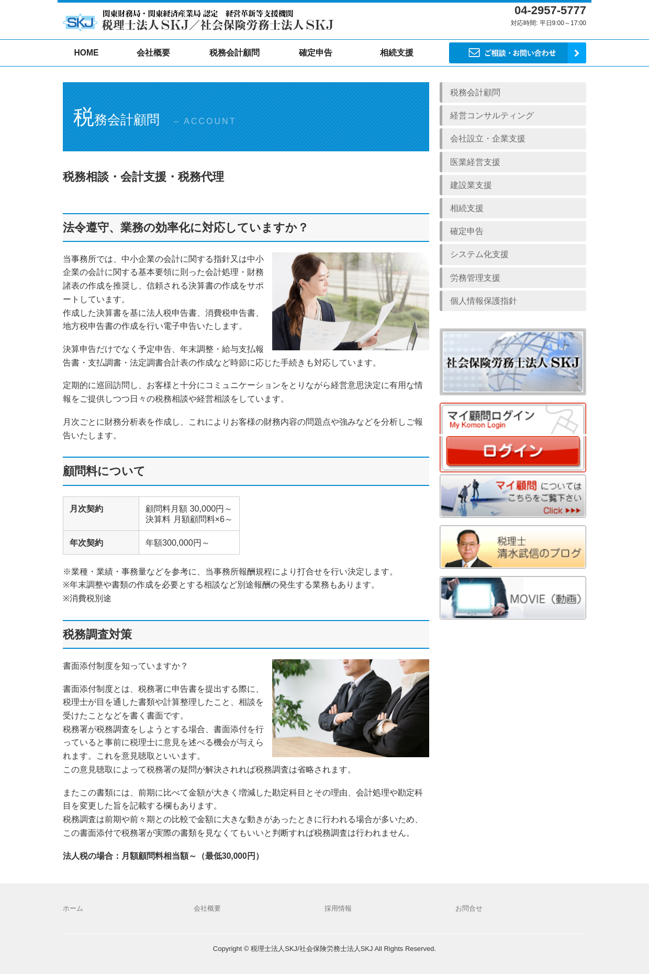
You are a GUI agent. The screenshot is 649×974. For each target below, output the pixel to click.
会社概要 (153, 52)
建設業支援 (471, 185)
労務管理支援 (475, 277)
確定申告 (315, 52)
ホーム (73, 908)
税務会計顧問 (234, 52)
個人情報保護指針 (483, 300)
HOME (86, 52)
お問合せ (469, 908)
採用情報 (338, 908)
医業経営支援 (475, 162)
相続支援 (467, 208)
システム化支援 (479, 254)
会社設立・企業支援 (487, 138)
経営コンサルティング (492, 115)
